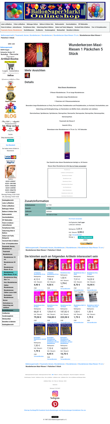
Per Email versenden (75, 219)
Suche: (10, 134)
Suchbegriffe (34, 410)
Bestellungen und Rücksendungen (61, 410)
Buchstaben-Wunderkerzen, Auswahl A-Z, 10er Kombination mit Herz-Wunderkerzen (66, 340)
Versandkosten (77, 235)
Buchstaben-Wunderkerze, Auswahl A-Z (40, 339)
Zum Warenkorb (10, 145)
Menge (71, 237)
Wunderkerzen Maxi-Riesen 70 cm (66, 35)
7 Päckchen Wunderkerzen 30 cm (53, 273)
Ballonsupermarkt (7, 35)
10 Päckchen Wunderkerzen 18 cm (39, 273)
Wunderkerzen (47, 35)
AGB (53, 374)
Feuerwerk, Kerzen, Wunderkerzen (27, 35)
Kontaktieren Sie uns (79, 410)
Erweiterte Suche (44, 410)
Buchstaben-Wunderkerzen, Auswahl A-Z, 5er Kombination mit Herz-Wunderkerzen (53, 340)
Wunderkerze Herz (65, 273)
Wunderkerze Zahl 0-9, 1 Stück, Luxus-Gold (93, 306)
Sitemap (27, 410)
